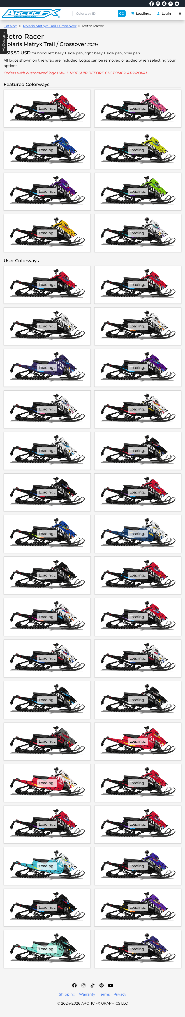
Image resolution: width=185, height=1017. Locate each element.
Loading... (141, 14)
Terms (104, 994)
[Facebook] (74, 985)
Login (164, 14)
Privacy (119, 994)
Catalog (10, 26)
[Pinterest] (101, 985)
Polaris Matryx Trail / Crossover (49, 26)
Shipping (67, 994)
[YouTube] (110, 985)
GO (121, 14)
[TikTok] (92, 985)
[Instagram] (83, 985)
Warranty (87, 994)
